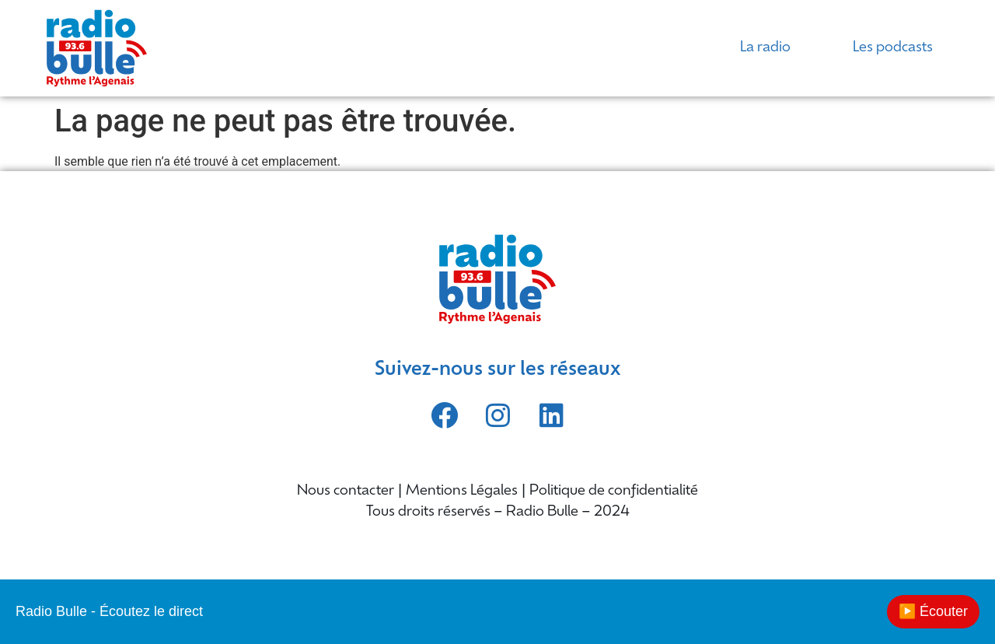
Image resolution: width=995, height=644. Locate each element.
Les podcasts (893, 47)
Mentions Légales (462, 491)
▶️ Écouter (933, 611)
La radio (765, 47)
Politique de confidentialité (613, 491)
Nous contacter (345, 491)
